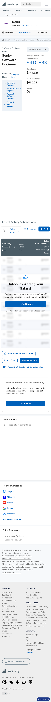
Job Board (6, 595)
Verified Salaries (9, 611)
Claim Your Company (29, 25)
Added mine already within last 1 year (25, 311)
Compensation (8, 598)
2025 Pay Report (9, 620)
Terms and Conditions (35, 643)
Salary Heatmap (9, 600)
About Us (6, 636)
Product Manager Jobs (35, 626)
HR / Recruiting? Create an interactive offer (24, 367)
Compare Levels (16, 75)
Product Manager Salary (36, 612)
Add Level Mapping (34, 598)
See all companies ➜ (12, 519)
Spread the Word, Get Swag (11, 629)
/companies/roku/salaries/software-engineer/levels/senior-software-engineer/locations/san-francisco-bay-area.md (22, 559)
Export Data (9, 360)
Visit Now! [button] (25, 403)
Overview (9, 32)
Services (31, 10)
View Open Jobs (29, 360)
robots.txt (20, 564)
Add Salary (25, 304)
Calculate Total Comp (14, 540)
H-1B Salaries (8, 617)
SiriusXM (9, 497)
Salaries (6, 10)
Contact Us (7, 633)
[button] (9, 247)
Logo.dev (29, 652)
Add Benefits (31, 595)
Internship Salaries (10, 614)
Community (45, 10)
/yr (38, 78)
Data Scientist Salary (35, 609)
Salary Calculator (9, 606)
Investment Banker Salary (37, 617)
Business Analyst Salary (36, 615)
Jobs (19, 10)
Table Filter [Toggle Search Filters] (15, 231)
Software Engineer (28, 40)
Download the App (16, 661)
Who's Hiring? (32, 634)
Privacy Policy (31, 645)
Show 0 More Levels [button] (9, 104)
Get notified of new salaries (18, 353)
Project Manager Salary (36, 620)
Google (8, 508)
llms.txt (31, 564)
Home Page (7, 592)
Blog (28, 637)
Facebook (9, 513)
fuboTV (8, 502)
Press (28, 640)
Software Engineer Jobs (36, 623)
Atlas (4, 603)
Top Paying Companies (12, 622)
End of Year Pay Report (15, 536)
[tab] (8, 32)
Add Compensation (34, 592)
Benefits (43, 32)
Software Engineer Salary (37, 606)
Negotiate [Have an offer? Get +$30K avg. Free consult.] (43, 699)
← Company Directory (10, 15)
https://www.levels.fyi (11, 572)
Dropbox (8, 491)
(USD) (46, 247)
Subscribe (30, 229)
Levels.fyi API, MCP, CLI (12, 625)
